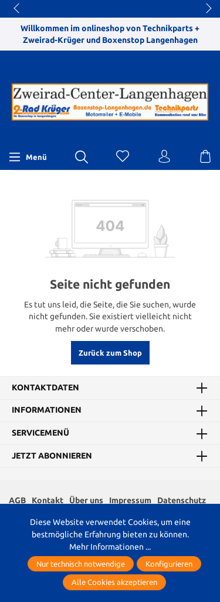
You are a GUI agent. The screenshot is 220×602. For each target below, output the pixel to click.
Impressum (130, 500)
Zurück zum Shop (110, 353)
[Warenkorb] (205, 157)
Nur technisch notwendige (80, 564)
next (205, 9)
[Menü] (27, 156)
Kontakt (47, 500)
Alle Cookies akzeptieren (114, 582)
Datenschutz (181, 500)
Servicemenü (40, 433)
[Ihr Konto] (164, 157)
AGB (17, 500)
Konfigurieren (168, 564)
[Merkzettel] (122, 157)
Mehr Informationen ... (110, 546)
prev (17, 9)
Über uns (86, 500)
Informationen (47, 410)
